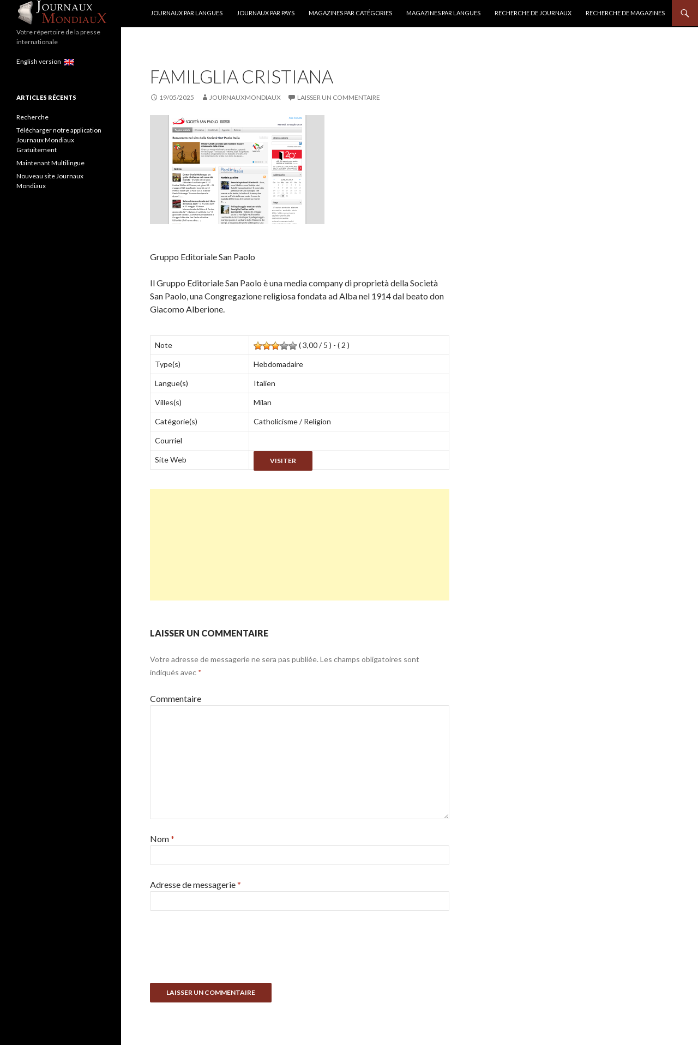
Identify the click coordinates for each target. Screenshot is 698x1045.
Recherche (32, 117)
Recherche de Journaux (533, 12)
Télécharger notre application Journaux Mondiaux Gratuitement (58, 140)
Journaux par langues (186, 12)
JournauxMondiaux (245, 97)
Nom (162, 838)
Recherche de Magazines (625, 12)
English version (45, 61)
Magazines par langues (443, 12)
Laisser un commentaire (338, 97)
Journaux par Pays (265, 12)
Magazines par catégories (350, 12)
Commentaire (175, 698)
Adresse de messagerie (195, 884)
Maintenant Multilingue (50, 163)
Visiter (283, 461)
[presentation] (233, 950)
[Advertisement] (299, 544)
